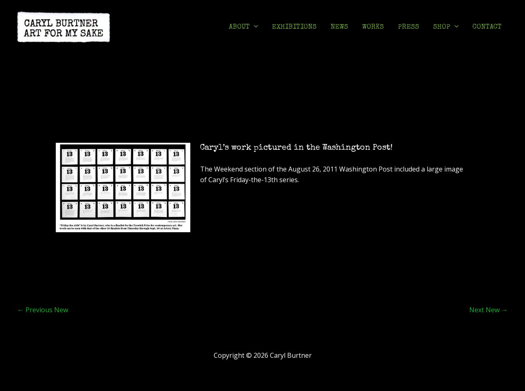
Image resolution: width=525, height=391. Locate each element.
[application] (254, 27)
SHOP (446, 27)
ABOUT (243, 27)
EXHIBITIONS (294, 27)
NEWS (339, 27)
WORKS (373, 27)
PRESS (408, 27)
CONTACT (487, 27)
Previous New (42, 309)
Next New (488, 309)
